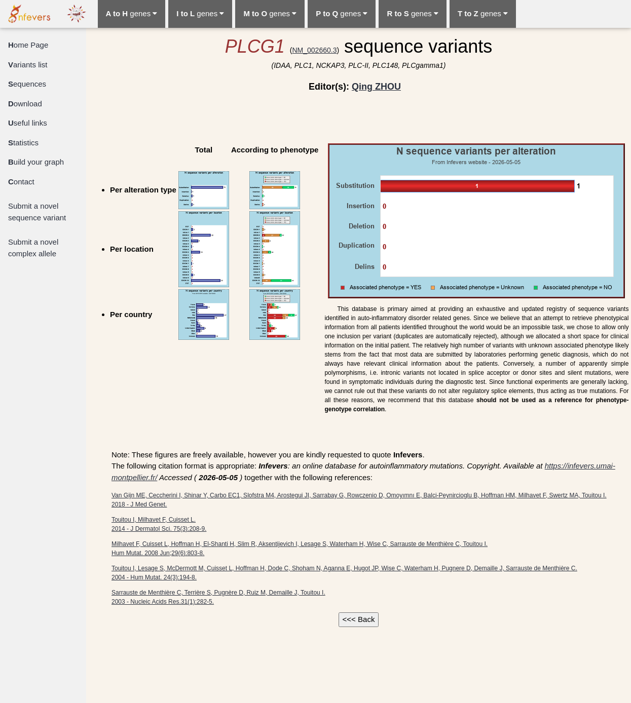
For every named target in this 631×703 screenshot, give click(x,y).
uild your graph (36, 162)
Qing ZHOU (376, 87)
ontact (21, 181)
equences (27, 84)
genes (132, 13)
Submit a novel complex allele (33, 248)
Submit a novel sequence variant (37, 212)
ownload (25, 103)
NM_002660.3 (314, 50)
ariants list (28, 64)
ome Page (28, 45)
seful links (27, 123)
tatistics (23, 142)
